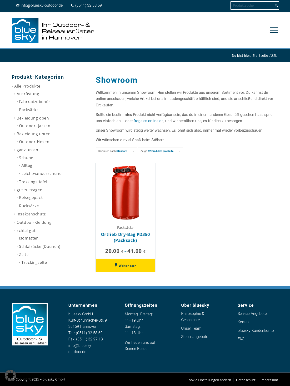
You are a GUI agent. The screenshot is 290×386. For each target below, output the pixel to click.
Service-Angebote (252, 313)
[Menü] (272, 30)
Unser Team (191, 328)
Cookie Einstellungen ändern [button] (209, 380)
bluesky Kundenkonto (256, 330)
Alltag (26, 165)
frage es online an (149, 121)
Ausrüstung (28, 93)
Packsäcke (29, 109)
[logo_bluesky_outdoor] (53, 30)
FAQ (241, 339)
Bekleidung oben (33, 118)
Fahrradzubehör (34, 101)
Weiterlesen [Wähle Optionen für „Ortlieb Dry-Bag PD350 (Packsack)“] (127, 266)
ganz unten (27, 149)
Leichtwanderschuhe (41, 173)
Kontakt (244, 322)
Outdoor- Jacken (34, 125)
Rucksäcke (29, 206)
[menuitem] (272, 30)
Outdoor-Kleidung (34, 222)
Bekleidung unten (33, 133)
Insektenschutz (31, 214)
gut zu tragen (29, 190)
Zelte (24, 254)
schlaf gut (26, 230)
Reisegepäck (31, 197)
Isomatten (29, 238)
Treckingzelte (34, 262)
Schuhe (26, 157)
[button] (10, 375)
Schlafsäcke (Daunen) (39, 246)
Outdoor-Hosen (34, 141)
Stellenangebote (194, 336)
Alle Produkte (27, 86)
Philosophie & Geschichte (192, 316)
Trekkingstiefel (33, 181)
